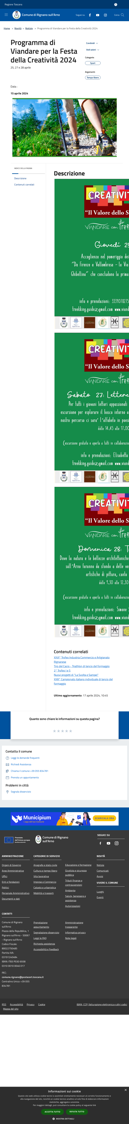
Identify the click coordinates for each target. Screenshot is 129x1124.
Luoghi (100, 892)
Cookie (41, 1004)
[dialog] (64, 1105)
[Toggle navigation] (6, 15)
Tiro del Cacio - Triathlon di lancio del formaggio (82, 666)
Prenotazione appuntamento (41, 925)
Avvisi (100, 876)
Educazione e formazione (78, 865)
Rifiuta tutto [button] (77, 1111)
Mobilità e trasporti (44, 893)
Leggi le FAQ (40, 938)
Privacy (30, 1004)
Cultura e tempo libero (45, 871)
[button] (64, 1118)
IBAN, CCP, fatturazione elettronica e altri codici (102, 1004)
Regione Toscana (13, 4)
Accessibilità (16, 1004)
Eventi (100, 897)
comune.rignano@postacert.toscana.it (23, 977)
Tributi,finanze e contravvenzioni (73, 883)
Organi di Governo (11, 865)
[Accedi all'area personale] (115, 4)
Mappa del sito (10, 1009)
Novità (17, 28)
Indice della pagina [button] (23, 168)
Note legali (71, 938)
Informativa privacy (75, 932)
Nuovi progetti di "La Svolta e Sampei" (76, 675)
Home (7, 28)
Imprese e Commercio (45, 882)
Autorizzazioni (72, 906)
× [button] (125, 1090)
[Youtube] (96, 15)
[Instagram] (104, 15)
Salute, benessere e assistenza (75, 898)
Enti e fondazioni (11, 882)
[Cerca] (122, 15)
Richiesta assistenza (44, 944)
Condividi (92, 43)
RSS (4, 1004)
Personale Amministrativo (15, 893)
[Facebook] (89, 15)
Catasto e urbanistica (45, 887)
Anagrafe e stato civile (45, 865)
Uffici (4, 876)
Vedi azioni (93, 50)
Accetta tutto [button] (52, 1111)
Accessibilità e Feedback (46, 949)
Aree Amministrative (13, 871)
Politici (5, 887)
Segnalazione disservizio (46, 932)
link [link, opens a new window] (94, 1105)
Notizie (29, 28)
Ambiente (70, 890)
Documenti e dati (11, 899)
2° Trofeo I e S (62, 670)
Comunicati (103, 871)
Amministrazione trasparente (74, 925)
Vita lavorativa (41, 876)
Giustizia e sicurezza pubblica (76, 873)
